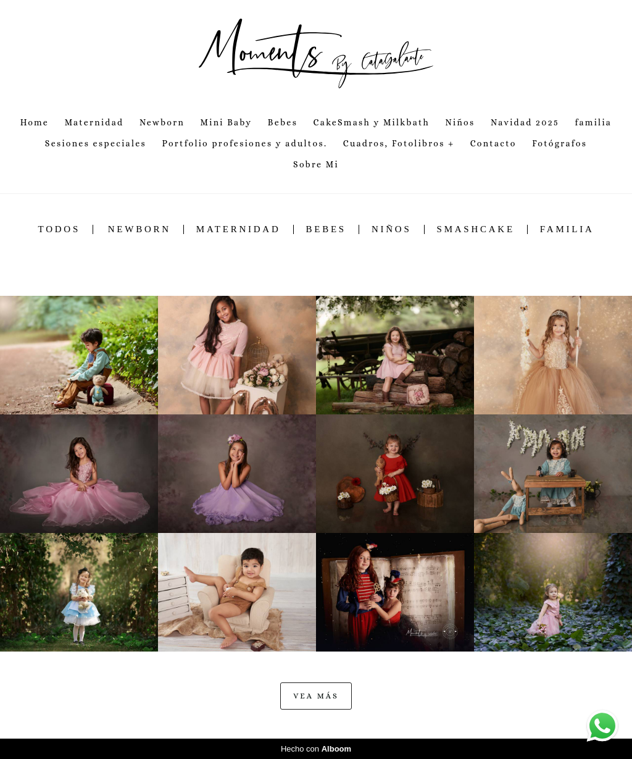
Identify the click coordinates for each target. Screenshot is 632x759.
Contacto (493, 143)
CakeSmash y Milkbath (372, 122)
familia (593, 122)
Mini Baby (226, 122)
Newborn (162, 122)
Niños (460, 122)
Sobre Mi (316, 164)
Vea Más (315, 696)
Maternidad (94, 122)
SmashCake (476, 229)
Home (34, 122)
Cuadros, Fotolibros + (399, 143)
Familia (567, 229)
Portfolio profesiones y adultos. (244, 143)
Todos (59, 229)
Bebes (282, 122)
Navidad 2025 (525, 122)
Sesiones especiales (95, 143)
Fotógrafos (559, 143)
